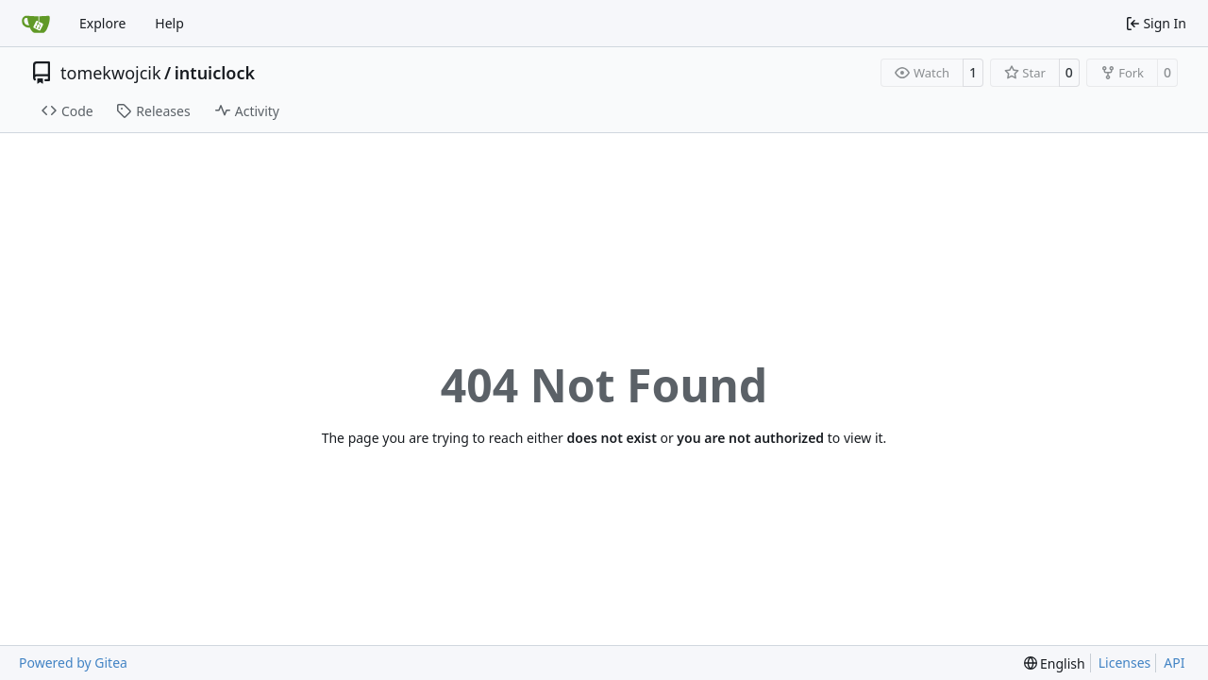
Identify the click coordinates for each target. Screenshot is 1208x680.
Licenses (1125, 663)
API (1174, 663)
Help (169, 23)
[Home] (35, 24)
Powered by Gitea (73, 663)
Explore (102, 23)
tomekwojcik (110, 72)
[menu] (1054, 663)
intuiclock (215, 72)
